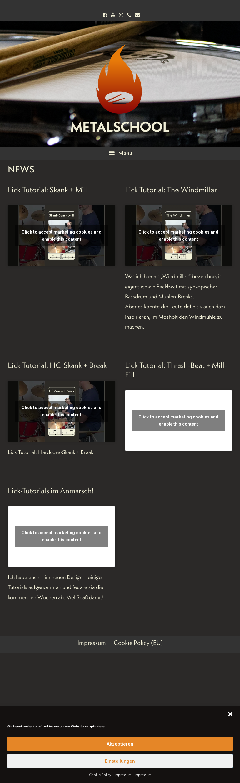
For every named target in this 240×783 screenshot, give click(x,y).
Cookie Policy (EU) (138, 643)
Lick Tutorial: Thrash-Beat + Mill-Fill (176, 369)
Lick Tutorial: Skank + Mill (48, 190)
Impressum (122, 774)
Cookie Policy (100, 774)
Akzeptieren (120, 744)
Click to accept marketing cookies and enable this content (62, 236)
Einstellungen (120, 761)
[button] (230, 714)
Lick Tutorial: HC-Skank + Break (57, 365)
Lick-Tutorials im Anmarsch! (50, 490)
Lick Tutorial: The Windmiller (171, 190)
